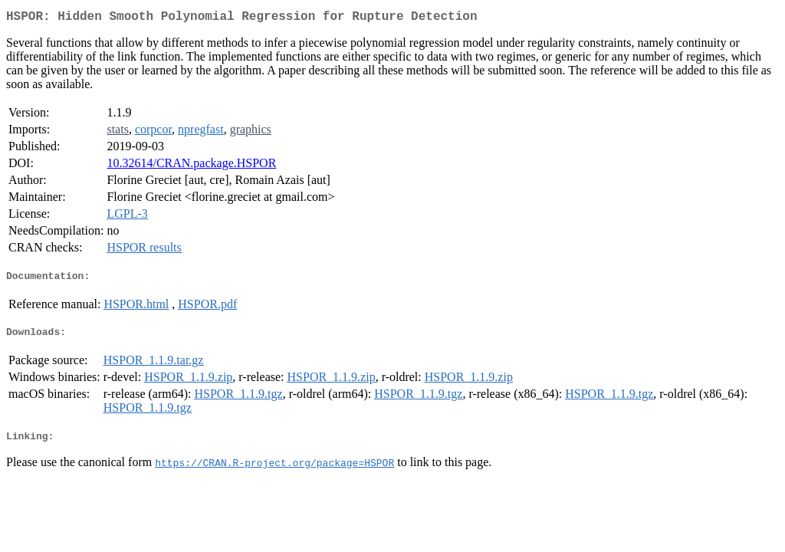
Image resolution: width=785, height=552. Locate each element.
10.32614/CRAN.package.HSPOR (191, 165)
